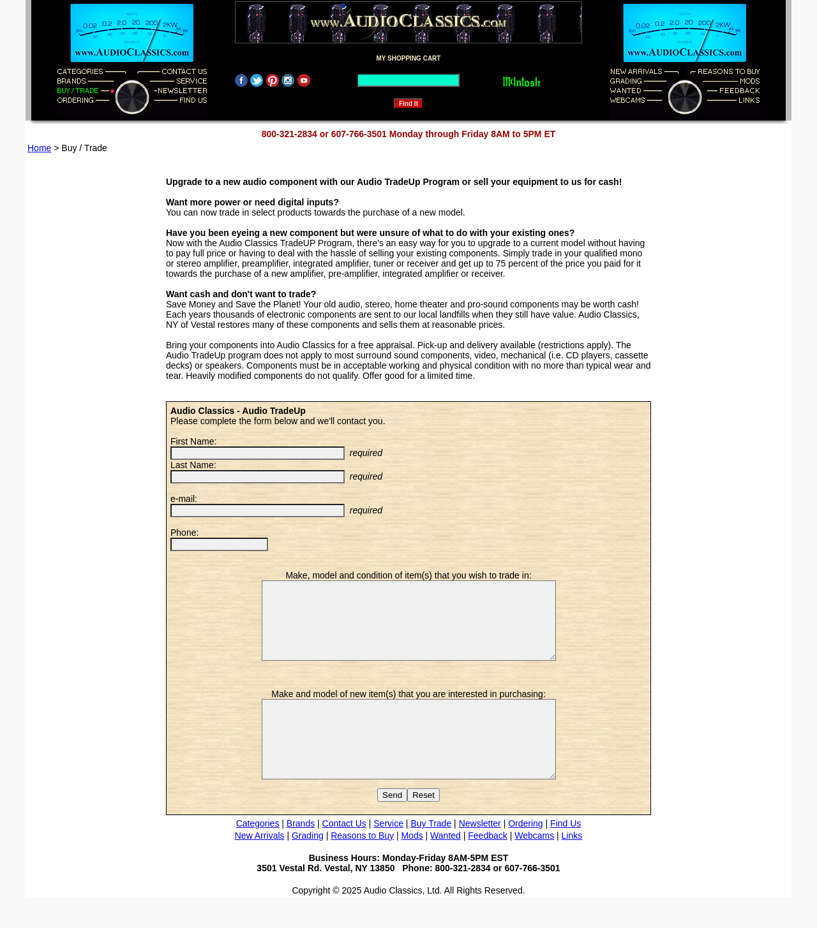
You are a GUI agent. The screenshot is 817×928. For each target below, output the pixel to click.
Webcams (534, 866)
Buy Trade (430, 854)
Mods (412, 866)
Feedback (487, 866)
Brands (301, 854)
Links (572, 866)
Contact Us (344, 854)
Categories (258, 854)
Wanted (445, 866)
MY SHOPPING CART (409, 58)
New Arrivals (260, 866)
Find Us (565, 854)
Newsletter (480, 854)
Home (39, 148)
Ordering (525, 854)
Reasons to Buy (362, 866)
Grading (308, 866)
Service (388, 854)
